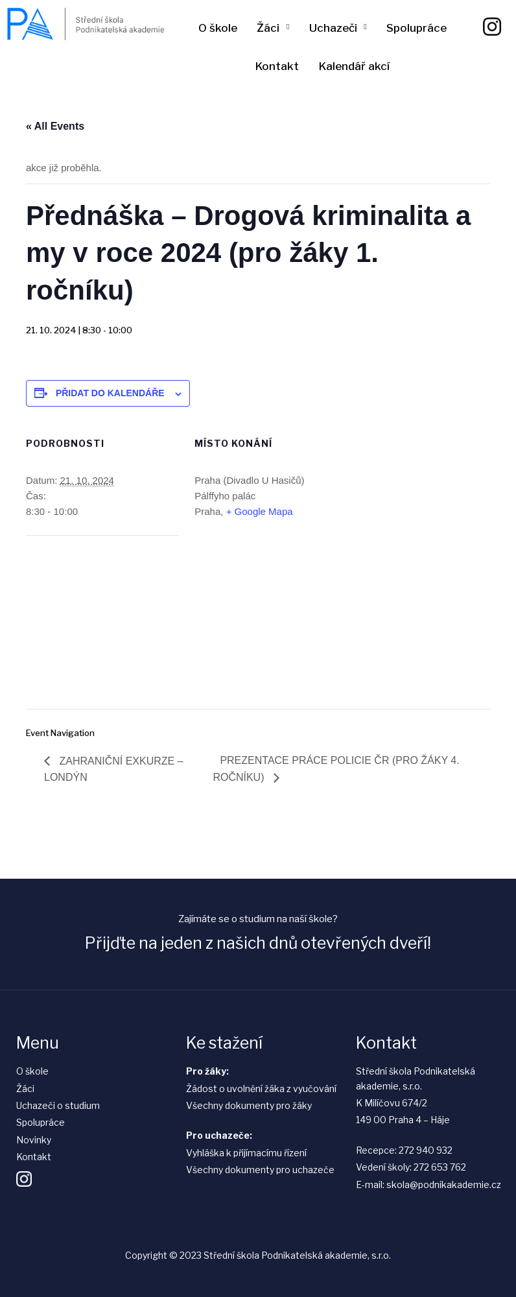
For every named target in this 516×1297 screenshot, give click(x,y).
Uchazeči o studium (58, 1105)
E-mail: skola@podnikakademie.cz (428, 1184)
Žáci (268, 27)
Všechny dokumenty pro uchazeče (260, 1169)
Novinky (33, 1139)
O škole (217, 27)
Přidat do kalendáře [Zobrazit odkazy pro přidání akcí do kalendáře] (110, 393)
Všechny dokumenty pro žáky (249, 1105)
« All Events (55, 126)
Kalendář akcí (354, 66)
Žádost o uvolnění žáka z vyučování (261, 1088)
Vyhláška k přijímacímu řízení (246, 1152)
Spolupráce (416, 27)
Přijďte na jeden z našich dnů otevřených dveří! (258, 943)
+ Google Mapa (259, 511)
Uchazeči (333, 27)
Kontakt (277, 66)
